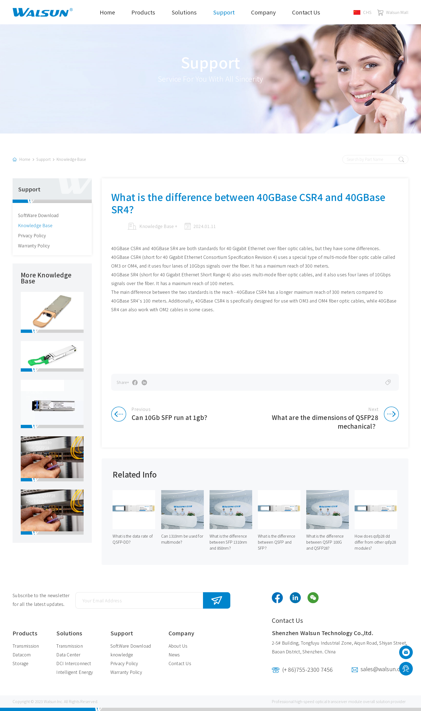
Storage (20, 663)
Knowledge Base (71, 159)
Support (224, 12)
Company (263, 12)
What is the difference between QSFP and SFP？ (276, 542)
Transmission (26, 645)
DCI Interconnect (73, 663)
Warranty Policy (34, 245)
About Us (178, 645)
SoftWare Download (38, 215)
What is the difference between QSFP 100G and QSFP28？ (325, 542)
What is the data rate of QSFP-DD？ (133, 539)
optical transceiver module (338, 701)
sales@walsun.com (384, 669)
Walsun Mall (392, 12)
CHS (363, 12)
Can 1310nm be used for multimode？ (182, 539)
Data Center (68, 654)
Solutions (184, 12)
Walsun (50, 701)
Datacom (22, 654)
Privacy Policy (32, 235)
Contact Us (306, 12)
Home (107, 12)
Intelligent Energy (74, 672)
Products (143, 12)
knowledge (121, 654)
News (174, 654)
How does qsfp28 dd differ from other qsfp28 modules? (375, 542)
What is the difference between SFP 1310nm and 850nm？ (228, 542)
